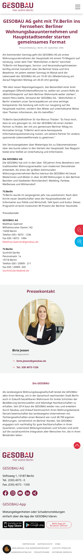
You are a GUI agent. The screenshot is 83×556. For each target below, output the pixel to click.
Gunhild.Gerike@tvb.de (16, 270)
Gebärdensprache (21, 552)
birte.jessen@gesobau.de (31, 360)
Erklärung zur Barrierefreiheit (31, 548)
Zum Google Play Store (34, 524)
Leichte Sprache (61, 548)
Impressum (28, 544)
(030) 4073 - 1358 (19, 484)
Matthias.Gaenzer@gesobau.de (20, 241)
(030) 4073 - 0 (16, 480)
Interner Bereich (62, 552)
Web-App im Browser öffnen (59, 524)
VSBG (58, 544)
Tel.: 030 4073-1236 (27, 367)
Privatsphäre (41, 552)
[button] (6, 549)
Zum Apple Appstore (13, 524)
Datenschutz (45, 544)
